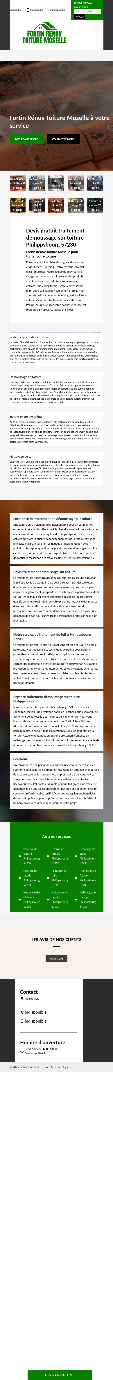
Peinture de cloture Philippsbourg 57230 (32, 856)
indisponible (12, 10)
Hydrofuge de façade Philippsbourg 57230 (88, 878)
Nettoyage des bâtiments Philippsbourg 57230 (32, 899)
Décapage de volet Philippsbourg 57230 (88, 856)
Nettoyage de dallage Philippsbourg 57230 (88, 899)
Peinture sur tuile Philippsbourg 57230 (60, 878)
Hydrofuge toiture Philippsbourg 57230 (60, 856)
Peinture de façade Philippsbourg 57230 (32, 878)
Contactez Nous (63, 139)
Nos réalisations (27, 139)
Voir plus (56, 958)
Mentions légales (61, 1067)
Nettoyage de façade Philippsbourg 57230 (60, 899)
